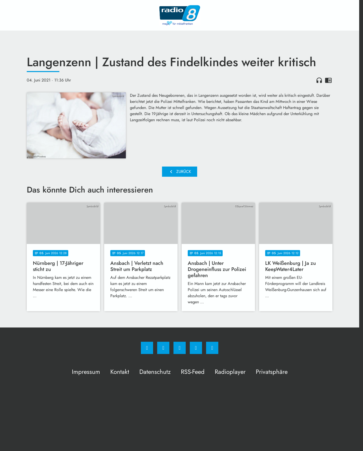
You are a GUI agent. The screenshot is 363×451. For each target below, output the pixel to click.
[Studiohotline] (196, 348)
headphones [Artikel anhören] (319, 80)
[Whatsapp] (179, 348)
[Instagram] (163, 348)
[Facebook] (147, 348)
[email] (212, 348)
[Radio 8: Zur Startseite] (179, 15)
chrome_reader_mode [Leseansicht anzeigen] (328, 80)
